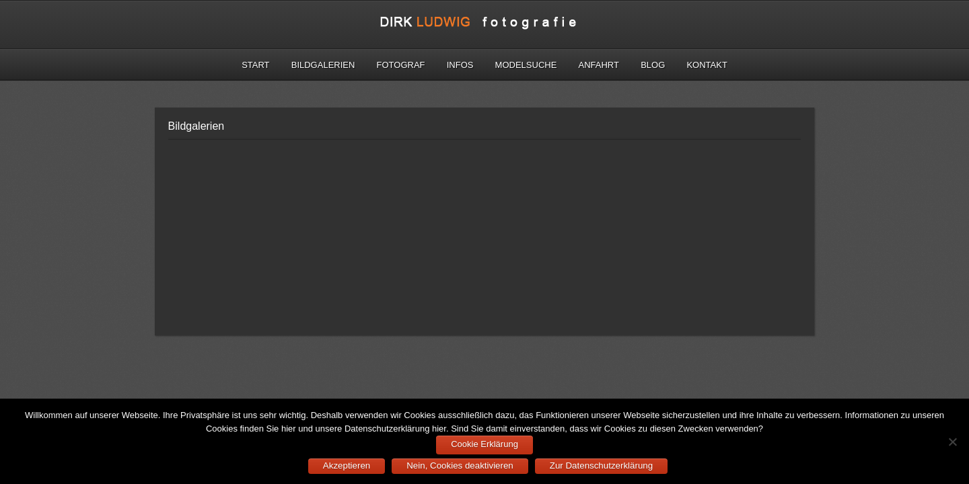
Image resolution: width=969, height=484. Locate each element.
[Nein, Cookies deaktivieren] (952, 441)
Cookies (222, 429)
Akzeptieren (346, 465)
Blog (653, 65)
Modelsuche (526, 65)
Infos (460, 65)
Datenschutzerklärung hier (395, 429)
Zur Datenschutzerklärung (601, 465)
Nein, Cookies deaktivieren (459, 465)
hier (288, 429)
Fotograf (401, 65)
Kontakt (706, 65)
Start (255, 65)
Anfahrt (599, 65)
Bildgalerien (323, 65)
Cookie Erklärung (484, 444)
